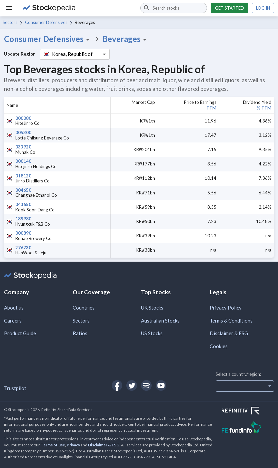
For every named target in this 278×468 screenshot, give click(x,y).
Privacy (73, 444)
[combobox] (173, 8)
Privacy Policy (226, 308)
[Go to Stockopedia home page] (77, 8)
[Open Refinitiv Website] (248, 411)
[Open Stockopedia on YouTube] (161, 385)
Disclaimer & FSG (229, 333)
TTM (211, 108)
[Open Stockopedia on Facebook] (117, 385)
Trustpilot (15, 388)
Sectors (10, 22)
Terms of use (53, 444)
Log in (263, 8)
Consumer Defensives (46, 22)
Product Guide (20, 333)
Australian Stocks (160, 321)
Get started (229, 8)
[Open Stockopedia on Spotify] (146, 385)
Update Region (20, 54)
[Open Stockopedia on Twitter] (131, 385)
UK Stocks (152, 308)
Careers (13, 321)
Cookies (219, 346)
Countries (84, 308)
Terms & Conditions (231, 321)
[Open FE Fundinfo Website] (248, 428)
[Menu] (9, 8)
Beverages (125, 39)
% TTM (264, 108)
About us (14, 308)
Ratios (80, 333)
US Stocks (152, 333)
